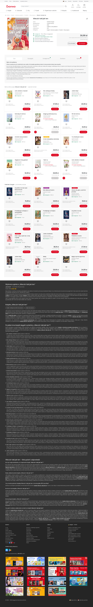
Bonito (8, 15)
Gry (29, 10)
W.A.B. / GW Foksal (47, 94)
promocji (7, 505)
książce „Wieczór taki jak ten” (44, 330)
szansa (24, 295)
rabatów (85, 503)
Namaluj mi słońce (10, 352)
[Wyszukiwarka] (42, 6)
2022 (48, 25)
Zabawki (19, 10)
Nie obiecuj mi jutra (10, 413)
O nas (10, 1)
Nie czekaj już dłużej (11, 340)
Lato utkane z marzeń (11, 333)
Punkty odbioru (16, 1)
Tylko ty (8, 395)
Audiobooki (75, 10)
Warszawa (45, 519)
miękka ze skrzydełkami (52, 26)
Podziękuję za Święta (11, 432)
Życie (7, 66)
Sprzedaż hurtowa (23, 1)
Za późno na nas (10, 438)
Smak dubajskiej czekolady (12, 377)
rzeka (7, 295)
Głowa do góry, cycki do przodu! (14, 420)
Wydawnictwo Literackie (77, 94)
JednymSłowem (18, 140)
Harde (44, 259)
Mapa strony (74, 600)
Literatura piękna (54, 30)
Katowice (66, 519)
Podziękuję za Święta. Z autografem (14, 426)
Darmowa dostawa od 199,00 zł (41, 38)
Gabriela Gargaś (50, 21)
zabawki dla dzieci (76, 316)
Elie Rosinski (45, 258)
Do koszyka (26, 109)
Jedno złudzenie (10, 450)
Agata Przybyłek (75, 138)
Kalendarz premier (83, 600)
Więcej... (85, 10)
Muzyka (64, 10)
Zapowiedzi (75, 1)
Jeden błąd (9, 346)
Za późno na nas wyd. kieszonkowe (14, 407)
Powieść (61, 30)
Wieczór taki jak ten (36, 462)
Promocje (81, 1)
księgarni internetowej (29, 320)
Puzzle (37, 10)
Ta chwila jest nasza (11, 383)
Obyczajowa (66, 30)
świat (37, 70)
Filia (15, 192)
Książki (9, 10)
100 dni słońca (9, 364)
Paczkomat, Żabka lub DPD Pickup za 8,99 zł (44, 41)
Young (73, 117)
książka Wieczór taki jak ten (70, 310)
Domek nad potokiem (11, 370)
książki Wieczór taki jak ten (17, 510)
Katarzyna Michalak (19, 138)
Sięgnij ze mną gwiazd (11, 389)
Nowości (69, 1)
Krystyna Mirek (46, 141)
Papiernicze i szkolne (50, 10)
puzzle (70, 312)
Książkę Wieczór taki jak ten (40, 485)
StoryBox (73, 259)
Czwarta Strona (50, 23)
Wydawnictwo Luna (47, 142)
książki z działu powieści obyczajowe (61, 518)
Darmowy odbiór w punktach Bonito (42, 40)
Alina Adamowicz (46, 92)
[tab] (14, 58)
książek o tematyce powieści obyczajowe (68, 327)
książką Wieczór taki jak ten (26, 321)
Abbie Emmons (75, 115)
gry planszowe (75, 312)
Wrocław (50, 519)
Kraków (41, 519)
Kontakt (6, 1)
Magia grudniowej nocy (11, 358)
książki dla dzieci (59, 312)
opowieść (19, 72)
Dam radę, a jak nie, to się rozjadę (14, 444)
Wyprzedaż (86, 1)
